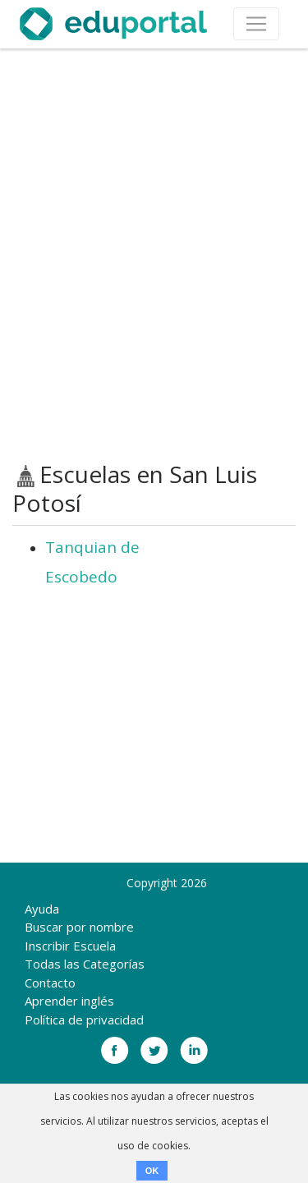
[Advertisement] (154, 255)
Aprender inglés (69, 1000)
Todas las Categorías (85, 963)
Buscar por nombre (79, 926)
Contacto (50, 982)
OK (152, 1171)
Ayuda (42, 908)
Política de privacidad (84, 1019)
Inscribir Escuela (70, 945)
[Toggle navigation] (256, 23)
